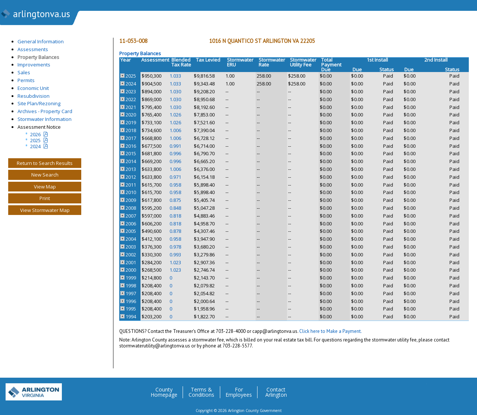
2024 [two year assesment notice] (35, 146)
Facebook (436, 389)
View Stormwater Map (45, 210)
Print (45, 198)
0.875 (175, 200)
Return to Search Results (45, 163)
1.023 (175, 262)
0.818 (175, 215)
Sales (24, 72)
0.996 (175, 153)
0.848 (175, 208)
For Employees (238, 392)
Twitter (421, 389)
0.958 (175, 184)
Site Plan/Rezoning (39, 103)
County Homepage (164, 392)
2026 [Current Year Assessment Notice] (35, 134)
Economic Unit (33, 88)
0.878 (175, 231)
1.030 (175, 91)
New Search (45, 174)
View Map (45, 186)
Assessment (155, 59)
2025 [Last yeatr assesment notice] (35, 140)
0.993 (175, 254)
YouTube (465, 389)
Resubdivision (34, 96)
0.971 (175, 177)
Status (386, 69)
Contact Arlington (276, 392)
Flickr (451, 389)
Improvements (34, 64)
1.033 (175, 75)
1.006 (175, 130)
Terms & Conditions (201, 392)
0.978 (175, 246)
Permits (26, 80)
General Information (41, 41)
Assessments (33, 49)
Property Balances (38, 57)
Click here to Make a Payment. (330, 331)
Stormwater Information (45, 119)
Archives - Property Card (45, 111)
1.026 (175, 114)
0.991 (175, 146)
